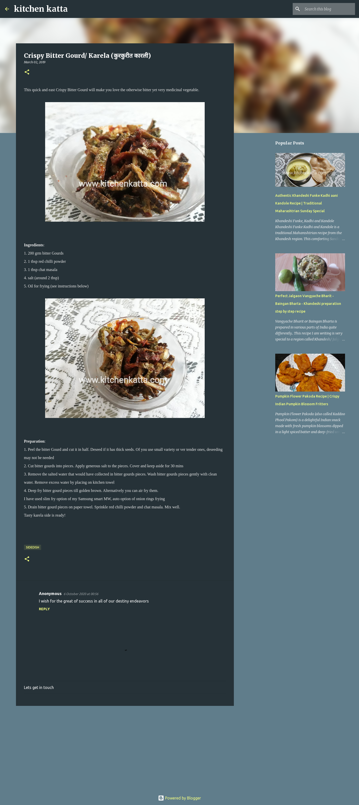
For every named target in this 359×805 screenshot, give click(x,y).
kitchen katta (41, 9)
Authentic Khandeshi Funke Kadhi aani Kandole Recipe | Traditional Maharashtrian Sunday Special (306, 203)
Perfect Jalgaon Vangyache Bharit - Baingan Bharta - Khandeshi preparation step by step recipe (308, 303)
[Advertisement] (125, 748)
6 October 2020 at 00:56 (81, 594)
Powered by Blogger (179, 798)
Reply (44, 609)
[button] (27, 72)
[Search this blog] (329, 9)
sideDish (32, 547)
